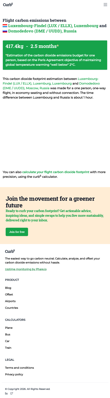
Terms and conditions (19, 367)
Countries (11, 307)
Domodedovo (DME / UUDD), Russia (42, 31)
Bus (7, 334)
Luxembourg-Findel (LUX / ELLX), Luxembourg (53, 25)
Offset (9, 294)
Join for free (17, 232)
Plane (9, 327)
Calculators (15, 319)
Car (7, 341)
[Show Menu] (105, 4)
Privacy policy (14, 374)
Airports (10, 301)
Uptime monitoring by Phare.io (26, 269)
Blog (8, 287)
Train (8, 347)
